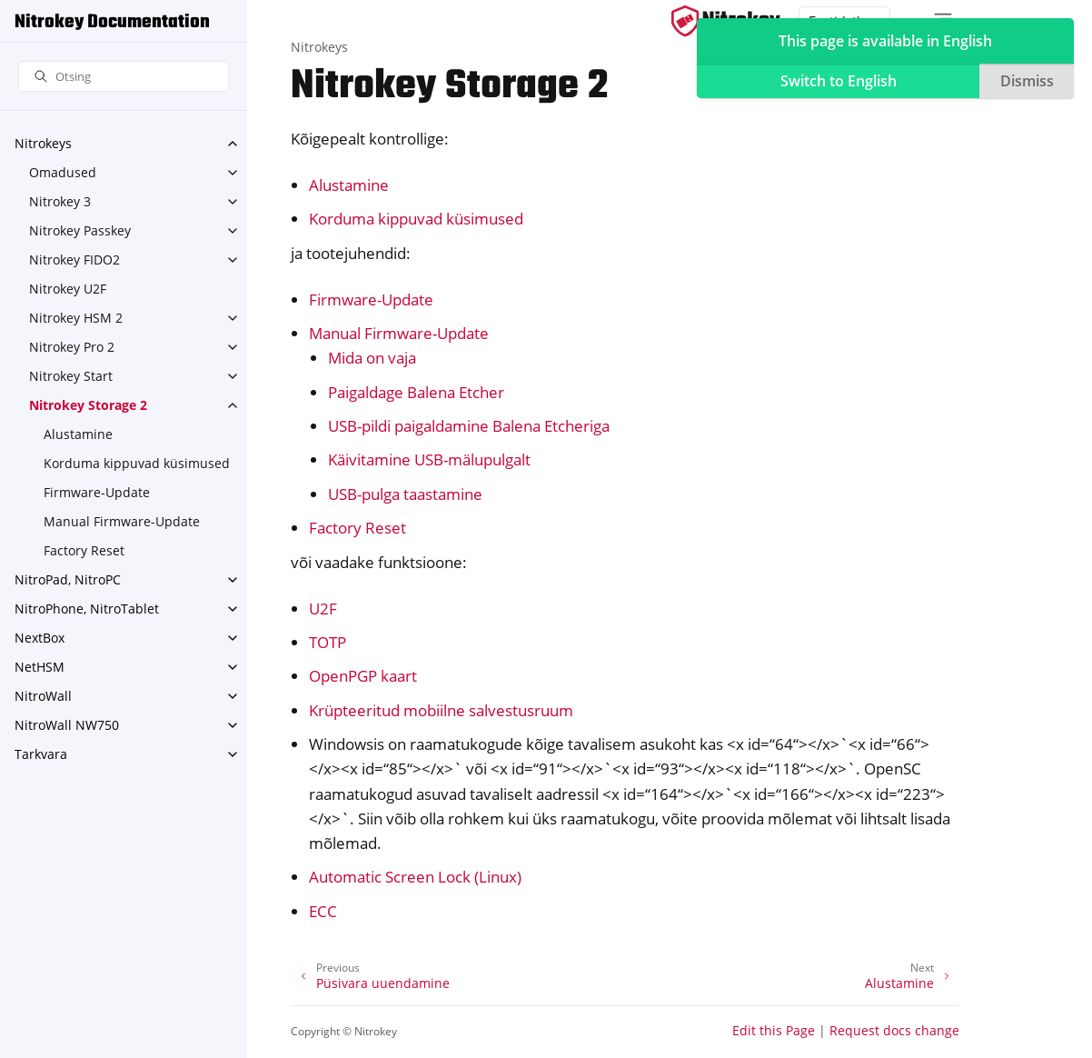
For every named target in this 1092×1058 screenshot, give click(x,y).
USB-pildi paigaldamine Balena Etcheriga (469, 425)
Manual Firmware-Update (122, 521)
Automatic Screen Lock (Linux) (415, 876)
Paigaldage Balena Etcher (416, 392)
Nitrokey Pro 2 (71, 346)
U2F (323, 608)
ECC (323, 911)
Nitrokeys (43, 143)
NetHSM (40, 666)
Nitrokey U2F (67, 288)
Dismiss (1027, 81)
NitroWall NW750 (67, 725)
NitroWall (43, 695)
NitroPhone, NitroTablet (87, 608)
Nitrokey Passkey (80, 230)
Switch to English (838, 81)
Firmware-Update (97, 492)
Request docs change (894, 1030)
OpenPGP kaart (363, 675)
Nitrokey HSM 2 (76, 317)
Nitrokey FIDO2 (74, 259)
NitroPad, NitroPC (68, 579)
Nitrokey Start (71, 375)
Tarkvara (41, 754)
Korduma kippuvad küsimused (137, 463)
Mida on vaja (372, 357)
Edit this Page (773, 1030)
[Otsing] (123, 77)
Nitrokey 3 (60, 201)
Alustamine (78, 434)
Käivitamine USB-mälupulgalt (429, 459)
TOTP (327, 642)
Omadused (62, 172)
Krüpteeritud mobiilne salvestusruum (441, 710)
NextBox (40, 637)
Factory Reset (84, 550)
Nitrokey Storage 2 (88, 405)
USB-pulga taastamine (405, 494)
